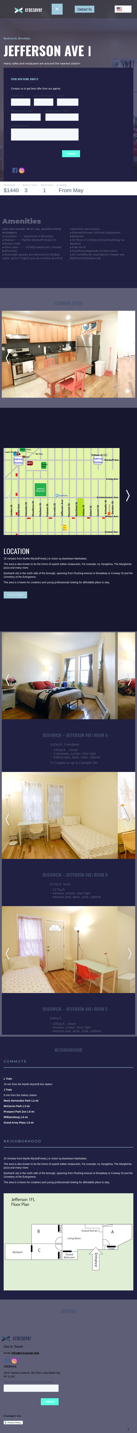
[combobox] (123, 9)
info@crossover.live (25, 1353)
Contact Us (84, 9)
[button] (57, 9)
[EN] (123, 9)
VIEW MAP (15, 595)
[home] (26, 9)
